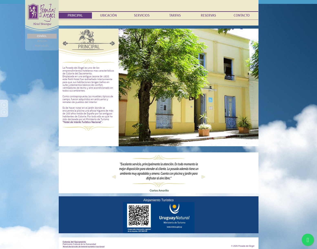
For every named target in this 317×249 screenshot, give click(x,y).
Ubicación (108, 15)
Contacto (242, 15)
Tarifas (175, 15)
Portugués (42, 46)
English (41, 41)
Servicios (142, 15)
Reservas (208, 15)
